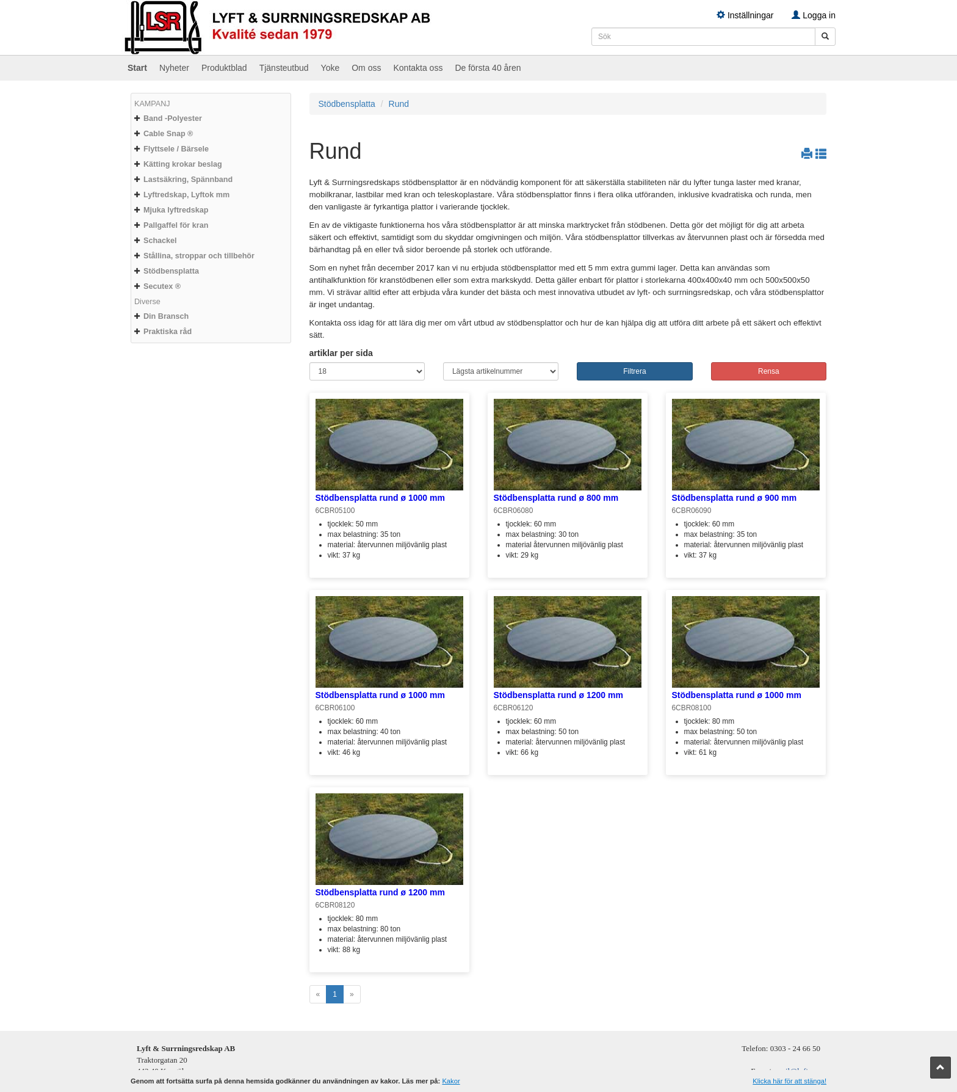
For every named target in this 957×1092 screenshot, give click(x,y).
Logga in (814, 15)
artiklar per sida (341, 353)
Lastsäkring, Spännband (188, 179)
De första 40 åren (488, 68)
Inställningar (745, 15)
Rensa (768, 371)
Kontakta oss (417, 68)
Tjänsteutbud (284, 68)
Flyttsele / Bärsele (176, 149)
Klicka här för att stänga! (789, 1081)
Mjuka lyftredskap (175, 210)
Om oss (366, 68)
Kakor (451, 1081)
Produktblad (224, 68)
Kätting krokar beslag (182, 164)
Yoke (330, 68)
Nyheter (174, 68)
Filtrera (634, 371)
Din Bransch (166, 316)
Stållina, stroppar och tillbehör (199, 256)
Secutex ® (162, 286)
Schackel (160, 240)
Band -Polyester (172, 118)
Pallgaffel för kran (175, 225)
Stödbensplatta (171, 271)
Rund (399, 104)
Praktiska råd (167, 331)
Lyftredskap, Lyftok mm (186, 195)
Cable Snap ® (168, 133)
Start (137, 68)
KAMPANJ (152, 104)
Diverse (147, 301)
